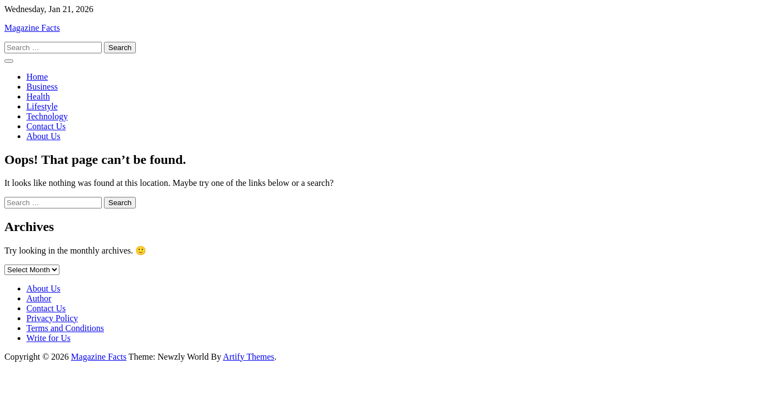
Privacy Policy (52, 318)
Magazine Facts (32, 27)
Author (38, 298)
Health (38, 96)
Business (42, 86)
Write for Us (48, 338)
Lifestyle (42, 106)
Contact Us (46, 126)
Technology (47, 116)
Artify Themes (248, 356)
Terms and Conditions (65, 328)
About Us (43, 136)
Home (37, 76)
